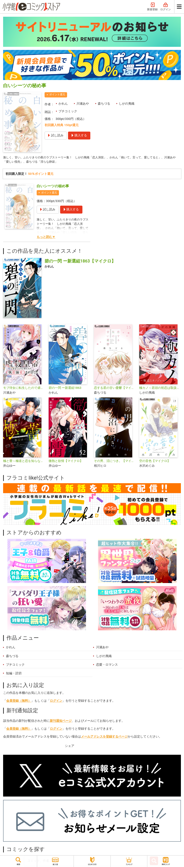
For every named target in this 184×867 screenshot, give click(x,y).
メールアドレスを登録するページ (104, 737)
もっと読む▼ (46, 238)
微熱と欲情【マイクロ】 (66, 461)
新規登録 (152, 7)
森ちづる (104, 103)
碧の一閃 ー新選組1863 (65, 388)
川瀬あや (82, 103)
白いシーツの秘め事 (53, 187)
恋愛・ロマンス (107, 665)
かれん (63, 103)
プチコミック (67, 111)
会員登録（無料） (18, 701)
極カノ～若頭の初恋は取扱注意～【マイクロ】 (160, 388)
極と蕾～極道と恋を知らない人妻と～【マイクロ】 (24, 461)
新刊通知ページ (61, 721)
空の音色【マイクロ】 (154, 461)
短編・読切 (14, 674)
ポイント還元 (57, 94)
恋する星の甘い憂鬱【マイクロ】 (114, 388)
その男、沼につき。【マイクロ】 (114, 461)
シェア (69, 747)
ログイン (165, 7)
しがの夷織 (126, 103)
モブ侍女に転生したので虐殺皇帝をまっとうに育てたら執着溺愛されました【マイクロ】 (24, 388)
